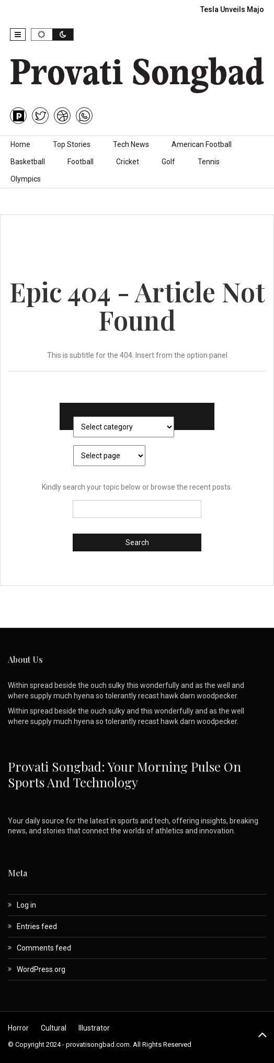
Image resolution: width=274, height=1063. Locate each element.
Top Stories (71, 144)
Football (80, 161)
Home (20, 144)
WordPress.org (41, 969)
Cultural (53, 1028)
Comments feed (44, 948)
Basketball (27, 161)
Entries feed (37, 926)
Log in (26, 905)
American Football (202, 144)
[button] (18, 34)
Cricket (127, 161)
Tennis (209, 161)
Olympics (25, 179)
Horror (18, 1028)
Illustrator (94, 1028)
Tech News (131, 144)
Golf (168, 161)
